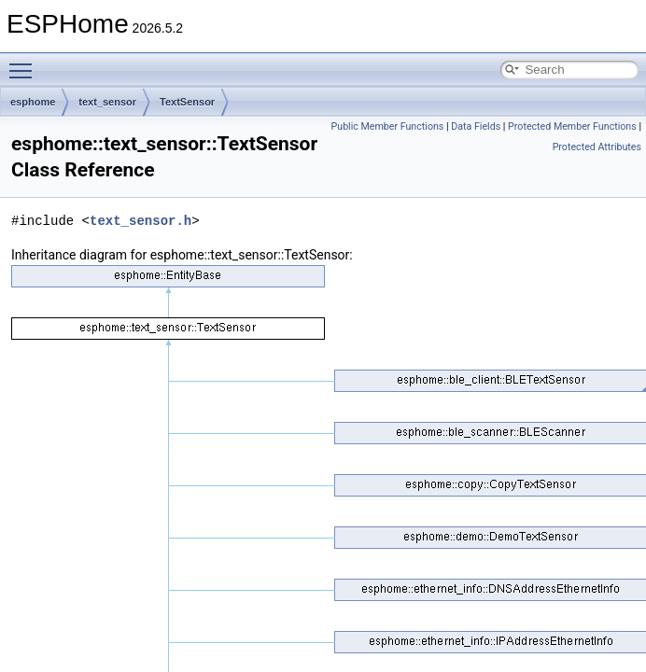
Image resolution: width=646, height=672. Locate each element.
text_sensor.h (140, 221)
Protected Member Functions (572, 126)
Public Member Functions (387, 126)
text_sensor (107, 101)
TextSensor (187, 101)
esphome (32, 101)
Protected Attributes (597, 147)
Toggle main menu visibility (25, 62)
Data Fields (475, 126)
